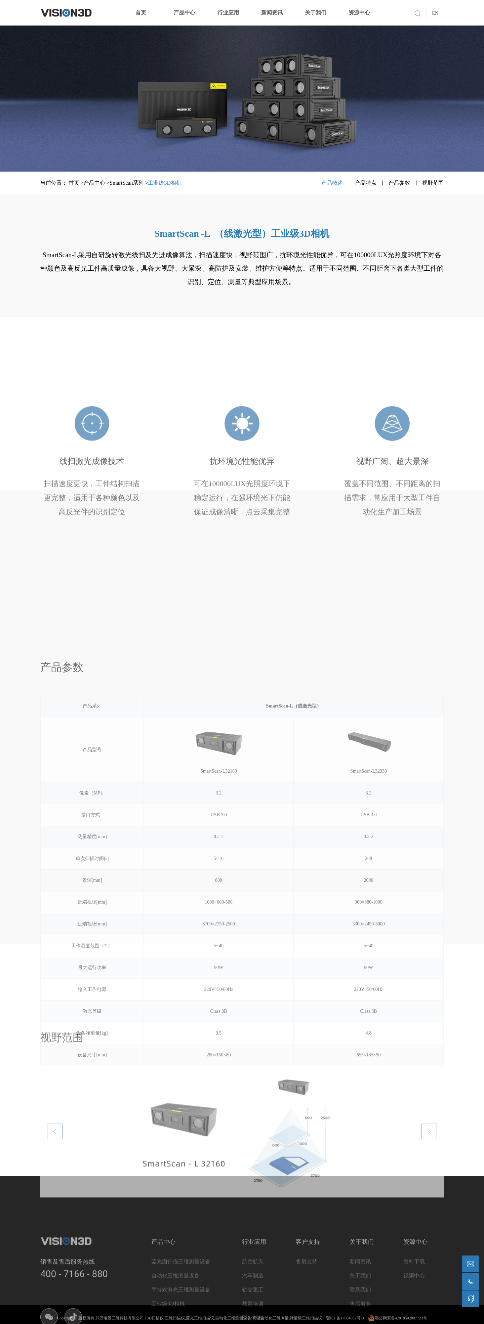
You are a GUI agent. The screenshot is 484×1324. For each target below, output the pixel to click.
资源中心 (359, 12)
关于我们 (315, 12)
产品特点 (365, 183)
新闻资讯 (272, 12)
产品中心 (184, 12)
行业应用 (228, 12)
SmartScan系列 (127, 183)
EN (435, 13)
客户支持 (308, 1314)
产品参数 (399, 183)
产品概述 (332, 183)
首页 (140, 12)
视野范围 (433, 183)
